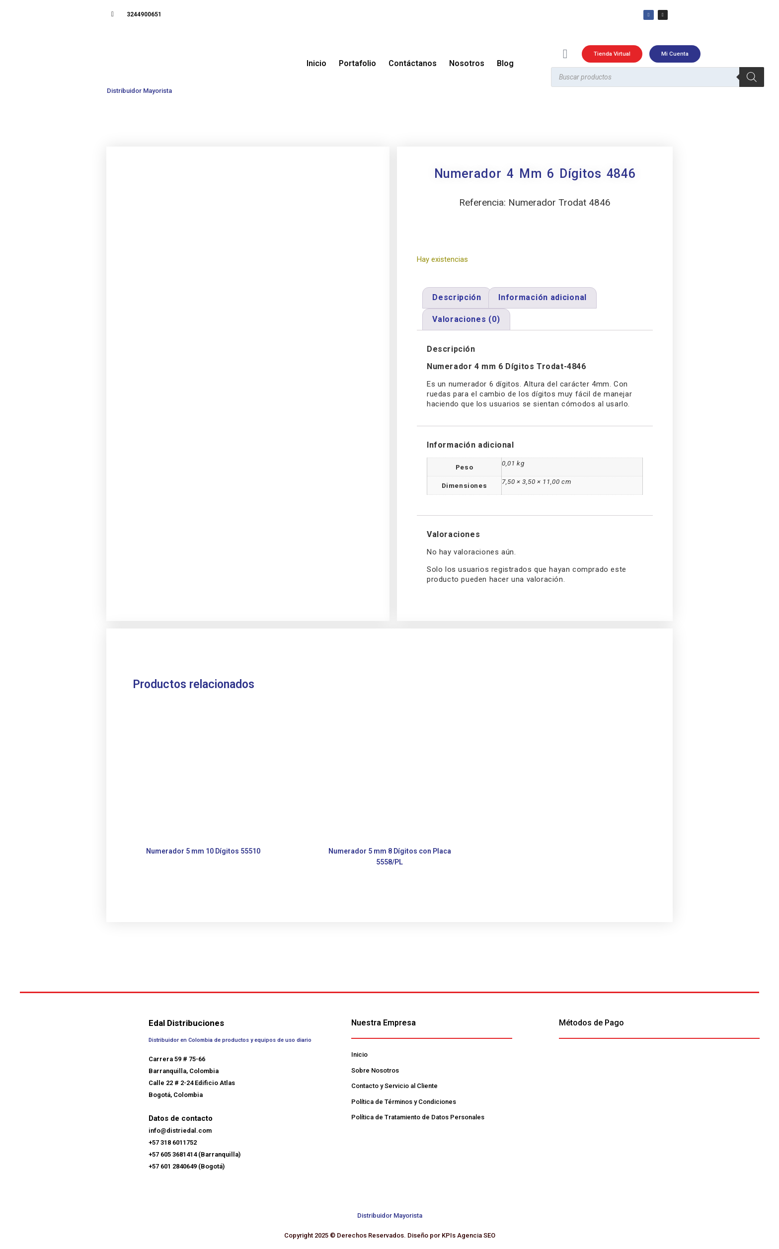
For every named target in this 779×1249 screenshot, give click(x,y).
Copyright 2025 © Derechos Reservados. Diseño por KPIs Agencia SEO (389, 1236)
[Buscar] (751, 78)
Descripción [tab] (456, 298)
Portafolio (357, 64)
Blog (505, 64)
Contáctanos (413, 64)
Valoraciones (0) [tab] (466, 320)
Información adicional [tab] (542, 298)
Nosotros (466, 64)
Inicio (316, 64)
